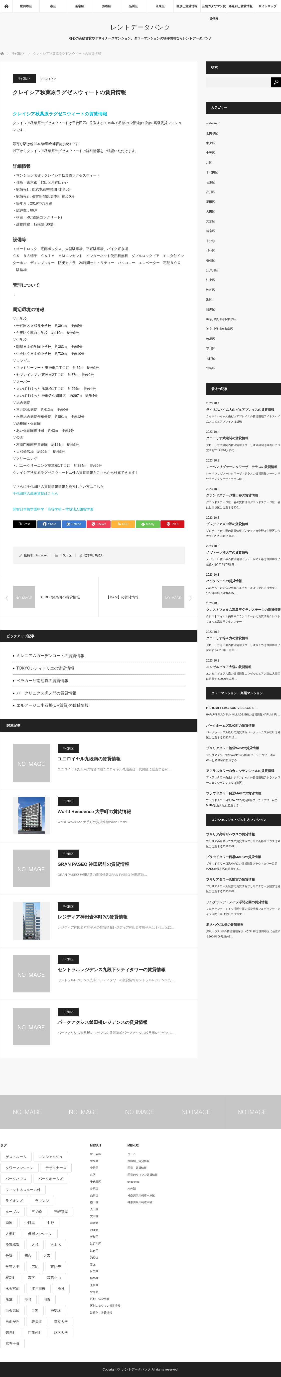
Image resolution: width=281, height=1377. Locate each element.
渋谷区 (106, 6)
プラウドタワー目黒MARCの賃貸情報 (233, 793)
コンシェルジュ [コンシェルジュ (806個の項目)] (50, 1157)
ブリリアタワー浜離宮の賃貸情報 (230, 879)
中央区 (210, 143)
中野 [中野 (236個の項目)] (50, 1223)
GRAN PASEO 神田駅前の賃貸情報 (93, 864)
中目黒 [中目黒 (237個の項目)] (29, 1223)
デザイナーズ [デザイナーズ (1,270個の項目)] (55, 1168)
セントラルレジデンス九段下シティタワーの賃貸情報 (111, 969)
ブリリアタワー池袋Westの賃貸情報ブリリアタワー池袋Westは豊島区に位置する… (241, 757)
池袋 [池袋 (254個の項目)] (60, 1289)
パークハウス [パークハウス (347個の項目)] (15, 1179)
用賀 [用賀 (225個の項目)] (46, 1300)
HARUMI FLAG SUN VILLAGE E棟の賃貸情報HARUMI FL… (243, 714)
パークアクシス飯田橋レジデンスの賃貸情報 (102, 1022)
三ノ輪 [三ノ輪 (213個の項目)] (36, 1212)
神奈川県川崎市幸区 (219, 329)
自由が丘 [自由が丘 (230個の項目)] (12, 1322)
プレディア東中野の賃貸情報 (227, 524)
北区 (209, 162)
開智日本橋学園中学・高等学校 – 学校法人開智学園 (53, 509)
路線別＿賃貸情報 (241, 6)
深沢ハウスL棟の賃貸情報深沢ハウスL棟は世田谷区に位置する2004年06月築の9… (243, 934)
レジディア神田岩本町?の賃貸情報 (93, 917)
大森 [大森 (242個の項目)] (46, 1256)
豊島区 (210, 368)
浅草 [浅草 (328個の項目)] (8, 1300)
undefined (212, 123)
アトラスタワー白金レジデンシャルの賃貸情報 (240, 771)
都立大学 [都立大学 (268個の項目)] (61, 1322)
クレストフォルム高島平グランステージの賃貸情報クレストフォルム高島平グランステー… (243, 619)
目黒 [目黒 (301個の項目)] (34, 1311)
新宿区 (79, 6)
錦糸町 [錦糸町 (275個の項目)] (10, 1333)
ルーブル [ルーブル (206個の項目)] (12, 1212)
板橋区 (210, 260)
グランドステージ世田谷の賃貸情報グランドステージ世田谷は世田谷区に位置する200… (243, 505)
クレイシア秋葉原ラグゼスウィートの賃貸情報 (60, 113)
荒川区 (210, 348)
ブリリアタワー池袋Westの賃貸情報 (232, 748)
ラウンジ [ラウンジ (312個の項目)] (42, 1201)
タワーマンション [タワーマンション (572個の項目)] (19, 1168)
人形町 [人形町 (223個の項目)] (10, 1234)
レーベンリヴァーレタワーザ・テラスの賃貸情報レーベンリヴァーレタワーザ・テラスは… (243, 476)
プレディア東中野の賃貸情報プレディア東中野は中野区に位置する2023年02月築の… (243, 533)
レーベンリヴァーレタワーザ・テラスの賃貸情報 (242, 467)
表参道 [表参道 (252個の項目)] (36, 1322)
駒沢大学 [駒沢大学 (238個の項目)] (61, 1333)
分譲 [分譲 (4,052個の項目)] (8, 1256)
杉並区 (210, 250)
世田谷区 (26, 6)
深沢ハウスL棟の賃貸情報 (225, 924)
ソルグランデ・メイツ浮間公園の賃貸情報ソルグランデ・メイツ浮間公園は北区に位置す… (243, 911)
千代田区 (24, 78)
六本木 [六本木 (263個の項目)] (55, 1245)
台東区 (210, 182)
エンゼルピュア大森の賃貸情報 (229, 667)
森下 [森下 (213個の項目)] (31, 1278)
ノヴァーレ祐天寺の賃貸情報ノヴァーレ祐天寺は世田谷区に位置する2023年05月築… (243, 562)
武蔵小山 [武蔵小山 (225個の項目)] (54, 1278)
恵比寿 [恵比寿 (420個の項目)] (55, 1267)
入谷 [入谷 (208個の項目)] (34, 1245)
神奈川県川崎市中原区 (221, 319)
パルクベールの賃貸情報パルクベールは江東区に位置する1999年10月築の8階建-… (242, 590)
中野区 (210, 153)
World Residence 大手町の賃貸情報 (94, 811)
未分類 (210, 241)
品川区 (133, 6)
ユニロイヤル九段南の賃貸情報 (89, 758)
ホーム (132, 1153)
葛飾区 (210, 358)
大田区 (210, 211)
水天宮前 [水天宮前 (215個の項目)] (12, 1289)
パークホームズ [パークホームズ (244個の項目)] (50, 1179)
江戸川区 (212, 270)
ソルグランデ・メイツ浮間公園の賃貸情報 (237, 902)
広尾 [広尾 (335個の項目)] (34, 1267)
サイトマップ (268, 6)
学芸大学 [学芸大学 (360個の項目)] (12, 1267)
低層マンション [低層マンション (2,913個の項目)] (40, 1234)
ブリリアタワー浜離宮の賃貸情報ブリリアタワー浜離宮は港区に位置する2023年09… (243, 889)
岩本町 (88, 555)
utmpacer (40, 555)
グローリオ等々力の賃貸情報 (227, 638)
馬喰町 (99, 555)
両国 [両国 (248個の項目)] (8, 1223)
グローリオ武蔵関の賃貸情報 (227, 438)
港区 (53, 6)
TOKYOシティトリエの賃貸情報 (45, 668)
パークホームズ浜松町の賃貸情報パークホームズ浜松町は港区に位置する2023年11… (243, 735)
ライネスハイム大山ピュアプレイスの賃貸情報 (240, 410)
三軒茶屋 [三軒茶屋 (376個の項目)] (61, 1212)
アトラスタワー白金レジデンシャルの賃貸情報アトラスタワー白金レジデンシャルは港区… (243, 780)
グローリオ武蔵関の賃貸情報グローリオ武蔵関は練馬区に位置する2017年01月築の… (243, 448)
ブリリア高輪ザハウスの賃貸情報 (230, 834)
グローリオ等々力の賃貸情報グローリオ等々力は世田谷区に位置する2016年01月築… (243, 648)
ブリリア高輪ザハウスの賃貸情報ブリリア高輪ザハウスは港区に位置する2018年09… (243, 844)
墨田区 (210, 202)
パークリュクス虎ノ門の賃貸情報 (46, 693)
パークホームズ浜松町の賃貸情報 (230, 725)
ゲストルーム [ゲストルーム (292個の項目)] (15, 1157)
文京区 (210, 221)
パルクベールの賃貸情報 (224, 581)
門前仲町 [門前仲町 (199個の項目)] (35, 1333)
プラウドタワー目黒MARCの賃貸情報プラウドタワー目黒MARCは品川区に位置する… (241, 803)
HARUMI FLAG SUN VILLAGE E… (232, 708)
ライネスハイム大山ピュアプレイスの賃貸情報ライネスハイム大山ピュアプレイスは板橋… (243, 419)
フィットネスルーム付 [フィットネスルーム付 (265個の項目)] (22, 1190)
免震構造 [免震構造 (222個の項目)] (12, 1245)
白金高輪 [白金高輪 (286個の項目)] (12, 1311)
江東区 (160, 6)
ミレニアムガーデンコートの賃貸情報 (50, 656)
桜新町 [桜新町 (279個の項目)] (10, 1278)
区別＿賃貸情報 (186, 6)
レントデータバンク (140, 27)
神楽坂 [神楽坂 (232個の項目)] (55, 1311)
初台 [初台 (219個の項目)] (27, 1256)
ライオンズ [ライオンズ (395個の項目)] (14, 1201)
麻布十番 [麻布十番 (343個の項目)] (12, 1344)
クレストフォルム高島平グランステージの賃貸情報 (243, 610)
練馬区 (210, 339)
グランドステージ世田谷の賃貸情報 (232, 495)
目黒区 (210, 309)
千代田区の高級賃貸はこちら (35, 493)
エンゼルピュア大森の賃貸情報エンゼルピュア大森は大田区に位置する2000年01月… (243, 676)
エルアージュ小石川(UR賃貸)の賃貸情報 (52, 705)
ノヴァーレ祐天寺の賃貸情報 (227, 552)
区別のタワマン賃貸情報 (214, 8)
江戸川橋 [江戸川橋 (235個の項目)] (38, 1289)
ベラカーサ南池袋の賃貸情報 (42, 681)
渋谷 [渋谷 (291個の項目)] (27, 1300)
